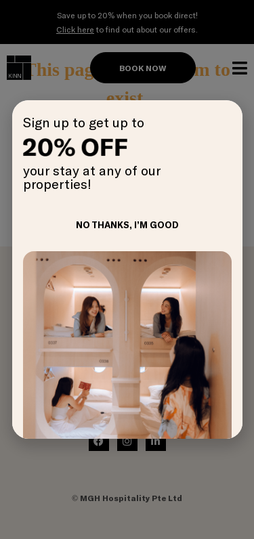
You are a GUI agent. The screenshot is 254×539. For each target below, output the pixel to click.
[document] (127, 269)
